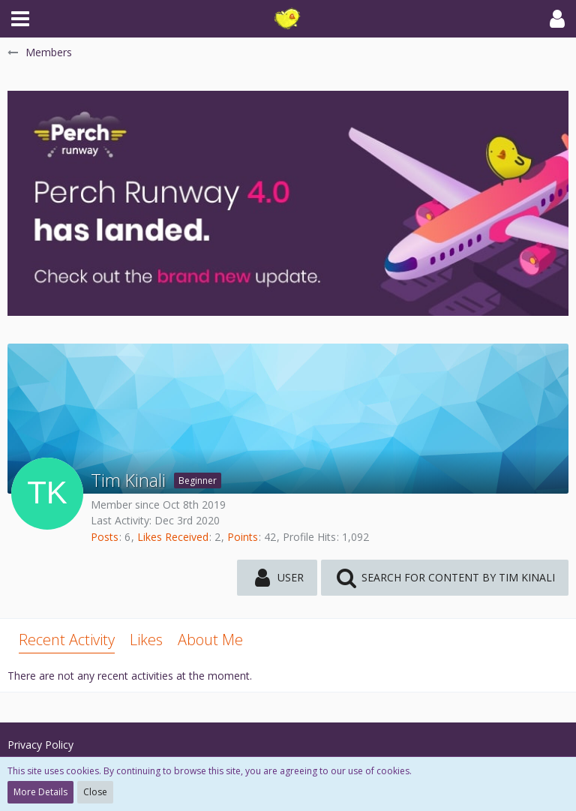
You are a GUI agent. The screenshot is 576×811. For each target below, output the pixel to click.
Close (95, 791)
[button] (20, 19)
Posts (104, 537)
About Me (210, 639)
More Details (41, 791)
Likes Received (172, 537)
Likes (146, 639)
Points (242, 537)
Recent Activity (67, 639)
